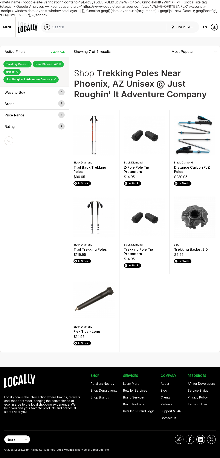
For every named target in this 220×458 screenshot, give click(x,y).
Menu (7, 27)
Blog (164, 390)
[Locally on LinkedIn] (200, 439)
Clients (165, 397)
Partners (167, 404)
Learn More (131, 383)
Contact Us (168, 418)
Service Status (198, 390)
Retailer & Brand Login (138, 411)
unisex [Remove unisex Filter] (12, 71)
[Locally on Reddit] (179, 439)
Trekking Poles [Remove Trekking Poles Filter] (17, 64)
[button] (34, 92)
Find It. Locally (184, 27)
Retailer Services (135, 390)
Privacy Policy (198, 397)
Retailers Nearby (102, 383)
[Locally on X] (211, 439)
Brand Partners (133, 404)
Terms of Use (197, 404)
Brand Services (134, 397)
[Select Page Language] (17, 439)
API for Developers (201, 383)
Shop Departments (104, 390)
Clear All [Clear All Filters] (57, 51)
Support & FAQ (171, 411)
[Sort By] (194, 51)
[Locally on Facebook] (190, 439)
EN (205, 27)
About (165, 383)
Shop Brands (100, 397)
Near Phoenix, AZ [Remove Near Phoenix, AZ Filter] (48, 64)
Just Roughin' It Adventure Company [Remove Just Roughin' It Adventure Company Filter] (31, 79)
